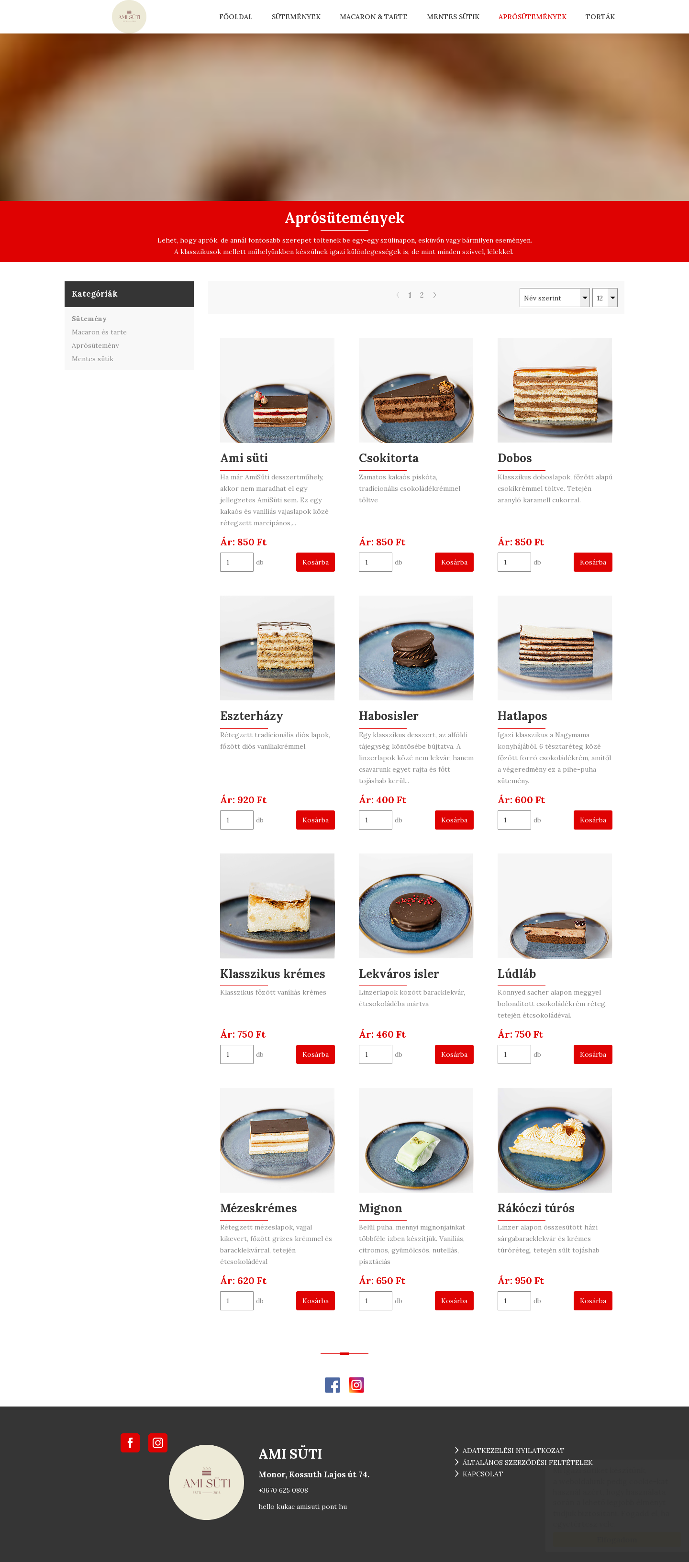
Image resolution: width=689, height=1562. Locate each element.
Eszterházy (251, 716)
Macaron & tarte (374, 16)
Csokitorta (389, 458)
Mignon (380, 1208)
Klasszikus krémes (272, 973)
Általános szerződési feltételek (528, 1462)
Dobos (515, 458)
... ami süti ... (129, 16)
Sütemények (296, 16)
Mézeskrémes (258, 1208)
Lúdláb (517, 973)
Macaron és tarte (99, 332)
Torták (600, 16)
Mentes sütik (453, 16)
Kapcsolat (483, 1474)
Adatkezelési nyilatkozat (514, 1450)
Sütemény (89, 318)
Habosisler (389, 716)
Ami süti (244, 458)
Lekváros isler (399, 973)
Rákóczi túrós (536, 1208)
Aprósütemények (533, 16)
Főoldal (236, 16)
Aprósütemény (95, 345)
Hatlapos (522, 716)
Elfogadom (608, 1539)
